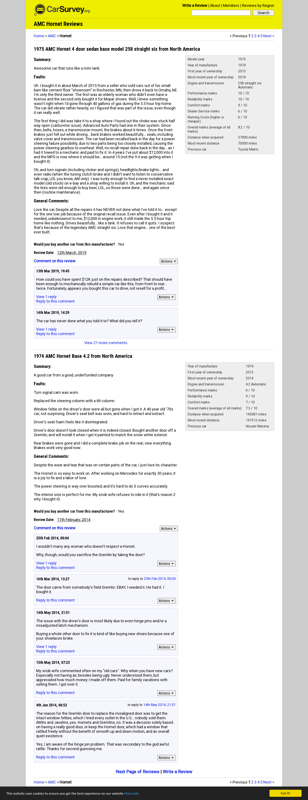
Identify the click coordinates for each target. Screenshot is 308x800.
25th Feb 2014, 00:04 (160, 579)
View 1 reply (46, 296)
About (215, 5)
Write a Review (194, 5)
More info (131, 793)
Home (39, 36)
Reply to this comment (55, 301)
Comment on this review (55, 261)
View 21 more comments (105, 342)
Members (231, 5)
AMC (52, 36)
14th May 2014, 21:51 (159, 705)
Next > (268, 36)
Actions (169, 261)
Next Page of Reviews (137, 771)
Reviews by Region (258, 5)
